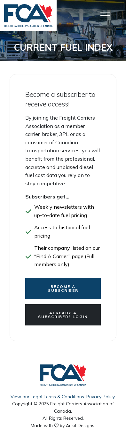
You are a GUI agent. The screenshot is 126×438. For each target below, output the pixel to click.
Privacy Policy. (100, 397)
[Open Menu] (105, 15)
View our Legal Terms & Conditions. (48, 397)
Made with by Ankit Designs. (63, 425)
